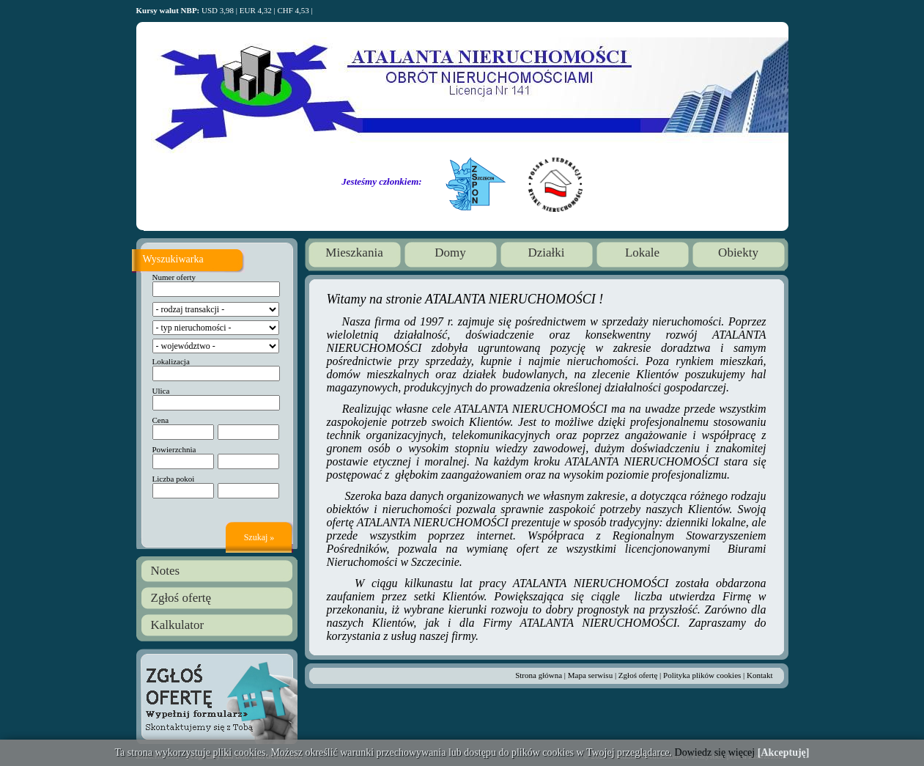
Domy (450, 252)
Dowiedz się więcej (715, 752)
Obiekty (738, 252)
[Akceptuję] (784, 752)
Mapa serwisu (590, 675)
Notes (165, 571)
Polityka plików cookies (702, 675)
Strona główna (538, 675)
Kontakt (759, 675)
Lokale (642, 252)
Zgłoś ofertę (181, 598)
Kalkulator (177, 625)
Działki (546, 252)
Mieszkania (353, 252)
